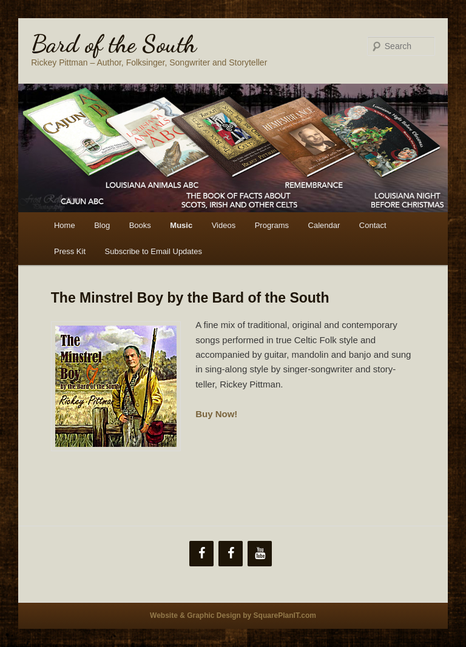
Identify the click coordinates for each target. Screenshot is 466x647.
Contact (373, 225)
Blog (102, 225)
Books (140, 225)
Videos (224, 225)
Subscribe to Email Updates (153, 251)
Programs (272, 225)
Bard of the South (114, 43)
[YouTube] (260, 553)
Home (64, 225)
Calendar (324, 225)
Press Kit (70, 251)
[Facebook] (201, 553)
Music (181, 225)
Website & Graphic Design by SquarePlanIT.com (233, 615)
